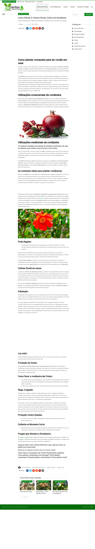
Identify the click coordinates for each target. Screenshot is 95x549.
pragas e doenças (25, 437)
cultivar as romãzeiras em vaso (38, 467)
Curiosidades (39, 1)
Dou (92, 507)
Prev (21, 496)
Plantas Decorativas (30, 1)
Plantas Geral (20, 1)
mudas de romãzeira (51, 467)
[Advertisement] (43, 43)
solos (41, 198)
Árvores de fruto (50, 7)
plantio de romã (60, 467)
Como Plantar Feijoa (26, 491)
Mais (87, 7)
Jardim (81, 7)
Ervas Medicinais (64, 7)
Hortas (74, 7)
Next (26, 496)
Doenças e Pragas (79, 34)
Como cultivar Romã (26, 467)
